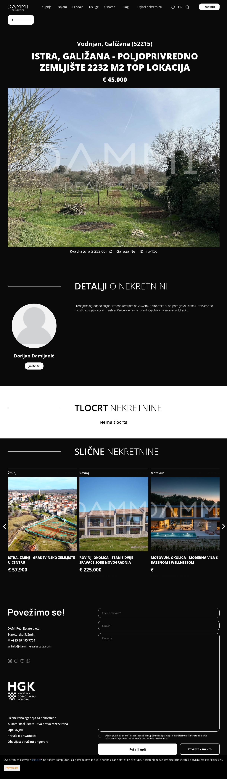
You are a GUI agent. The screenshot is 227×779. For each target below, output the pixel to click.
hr (180, 7)
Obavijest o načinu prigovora (28, 742)
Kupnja (46, 7)
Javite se (34, 366)
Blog (125, 7)
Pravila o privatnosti (22, 736)
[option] (114, 167)
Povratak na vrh (200, 749)
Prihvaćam (11, 768)
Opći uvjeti (15, 730)
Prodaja (77, 7)
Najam (62, 7)
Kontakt (209, 7)
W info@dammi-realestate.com (29, 646)
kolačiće (36, 760)
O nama (109, 7)
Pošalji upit (137, 749)
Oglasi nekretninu (149, 7)
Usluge (93, 7)
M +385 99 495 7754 (21, 640)
